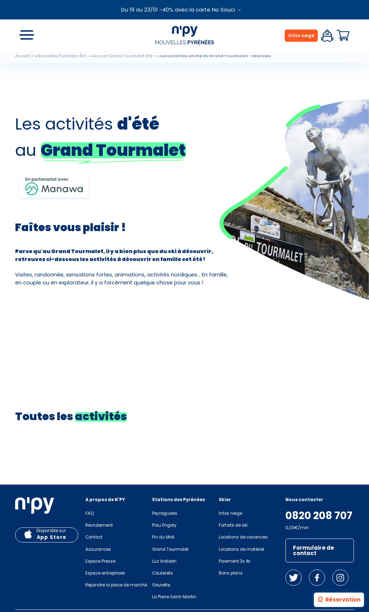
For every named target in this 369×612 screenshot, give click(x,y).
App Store (51, 537)
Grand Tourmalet (170, 549)
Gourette (161, 585)
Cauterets (162, 573)
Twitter (293, 578)
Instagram (340, 578)
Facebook (317, 578)
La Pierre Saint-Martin (174, 597)
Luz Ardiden (164, 561)
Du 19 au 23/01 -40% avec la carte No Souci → (181, 9)
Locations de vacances (243, 537)
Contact (93, 537)
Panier (343, 35)
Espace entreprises (105, 573)
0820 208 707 (318, 516)
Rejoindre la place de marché (116, 585)
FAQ (89, 513)
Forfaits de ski (233, 525)
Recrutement (99, 525)
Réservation (338, 600)
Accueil (22, 56)
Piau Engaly (164, 525)
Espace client (327, 36)
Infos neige (301, 35)
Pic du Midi (163, 537)
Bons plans (231, 573)
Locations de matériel (241, 549)
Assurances (98, 549)
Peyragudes (164, 513)
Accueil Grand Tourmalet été (123, 56)
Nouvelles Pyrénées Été (61, 56)
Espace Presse (100, 561)
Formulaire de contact (313, 550)
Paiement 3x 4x (234, 561)
